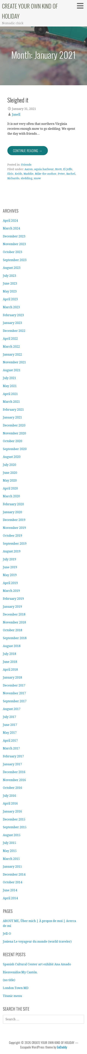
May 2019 (10, 575)
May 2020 (10, 480)
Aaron (29, 169)
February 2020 (13, 504)
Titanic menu (12, 996)
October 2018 (12, 630)
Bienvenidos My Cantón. (20, 972)
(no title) (9, 980)
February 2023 (13, 315)
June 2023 (10, 283)
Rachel (70, 173)
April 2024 (10, 220)
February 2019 (13, 598)
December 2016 (14, 772)
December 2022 (14, 331)
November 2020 (14, 433)
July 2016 (9, 796)
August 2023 (11, 268)
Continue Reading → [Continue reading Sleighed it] (27, 150)
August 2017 (11, 709)
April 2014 (10, 898)
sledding (26, 178)
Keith (18, 173)
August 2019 (11, 551)
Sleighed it (17, 99)
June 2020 (10, 473)
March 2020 (11, 496)
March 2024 (11, 228)
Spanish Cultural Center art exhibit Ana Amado (37, 964)
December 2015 (14, 819)
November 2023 (14, 244)
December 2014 (14, 874)
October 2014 (12, 882)
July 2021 (9, 378)
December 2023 (14, 236)
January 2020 (12, 512)
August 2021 (11, 370)
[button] (81, 6)
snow (37, 178)
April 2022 (10, 338)
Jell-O (7, 933)
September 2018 (14, 638)
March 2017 (11, 748)
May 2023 (10, 291)
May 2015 (10, 851)
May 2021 (10, 386)
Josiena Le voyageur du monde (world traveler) (37, 941)
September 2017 (14, 701)
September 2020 (14, 449)
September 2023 (14, 260)
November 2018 (14, 622)
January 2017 (12, 764)
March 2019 (11, 591)
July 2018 (9, 654)
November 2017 (14, 693)
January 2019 (12, 606)
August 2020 (11, 457)
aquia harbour (44, 169)
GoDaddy (62, 1047)
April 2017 (10, 740)
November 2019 (14, 528)
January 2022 (12, 354)
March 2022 (11, 346)
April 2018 (10, 669)
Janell (16, 114)
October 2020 (12, 441)
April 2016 (10, 803)
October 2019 (12, 535)
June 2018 (10, 662)
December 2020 (14, 425)
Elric (10, 173)
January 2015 (12, 866)
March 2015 (11, 859)
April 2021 (10, 394)
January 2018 (12, 677)
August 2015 (11, 835)
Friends (26, 164)
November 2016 (14, 780)
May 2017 (10, 732)
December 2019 (14, 520)
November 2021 (14, 362)
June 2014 (10, 890)
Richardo (13, 178)
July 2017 (9, 717)
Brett (58, 169)
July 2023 (9, 276)
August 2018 (11, 646)
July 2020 (9, 465)
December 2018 (14, 614)
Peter (61, 173)
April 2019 (10, 583)
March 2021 (11, 401)
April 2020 (10, 488)
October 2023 (12, 252)
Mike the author (45, 173)
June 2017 (10, 725)
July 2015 (9, 843)
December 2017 (14, 685)
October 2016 (12, 788)
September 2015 (14, 827)
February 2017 (13, 756)
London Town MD (15, 988)
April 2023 (10, 299)
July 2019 (9, 559)
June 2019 (10, 567)
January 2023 (12, 323)
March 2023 (11, 307)
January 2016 (12, 811)
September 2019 (14, 543)
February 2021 (13, 409)
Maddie (28, 173)
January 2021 (12, 417)
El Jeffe (67, 169)
